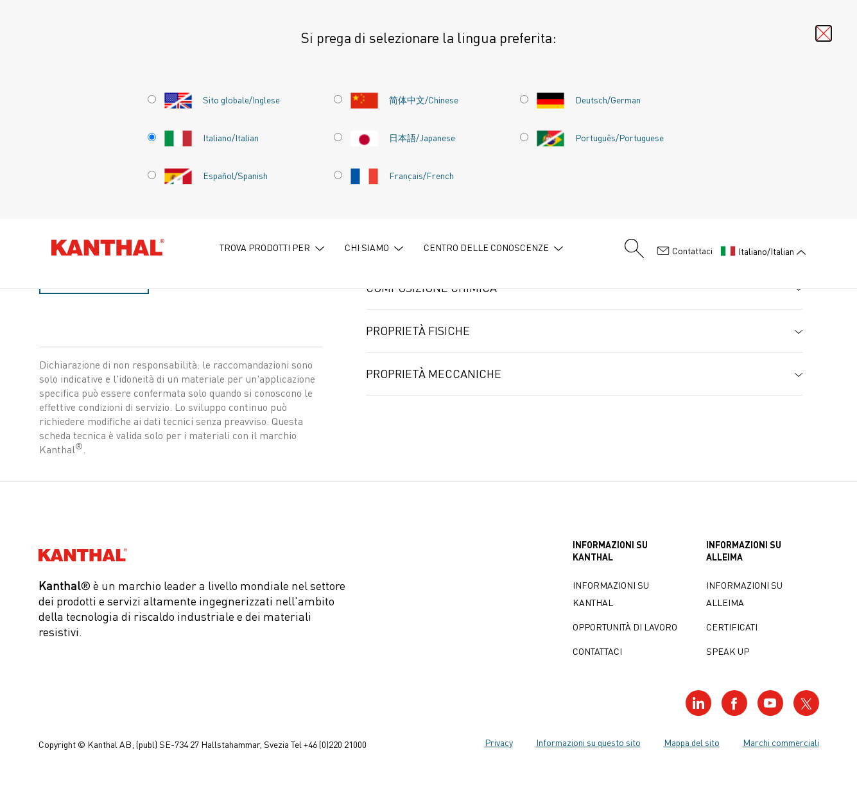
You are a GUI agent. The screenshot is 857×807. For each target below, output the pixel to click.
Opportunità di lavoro (625, 626)
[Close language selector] (823, 33)
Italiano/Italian (211, 137)
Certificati (731, 626)
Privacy (499, 742)
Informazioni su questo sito (588, 742)
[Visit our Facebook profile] (734, 703)
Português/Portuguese (600, 137)
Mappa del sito (692, 742)
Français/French (402, 175)
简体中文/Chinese (404, 99)
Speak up (727, 651)
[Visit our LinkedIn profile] (698, 703)
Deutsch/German (588, 99)
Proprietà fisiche (418, 330)
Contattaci (685, 251)
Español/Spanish (216, 175)
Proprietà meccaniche (433, 373)
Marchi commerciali (781, 742)
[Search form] (634, 248)
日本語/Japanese (402, 137)
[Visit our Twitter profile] (806, 703)
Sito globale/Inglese (222, 99)
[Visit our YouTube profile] (770, 703)
